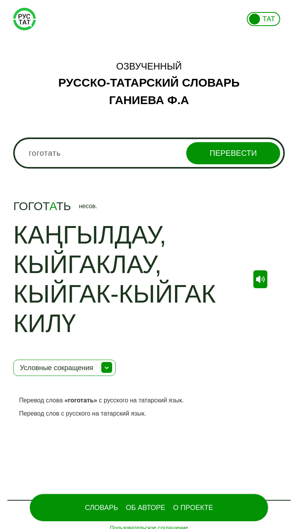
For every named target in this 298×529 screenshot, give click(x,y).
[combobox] (149, 153)
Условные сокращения (56, 368)
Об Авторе (145, 508)
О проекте (193, 508)
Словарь (101, 508)
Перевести (233, 153)
